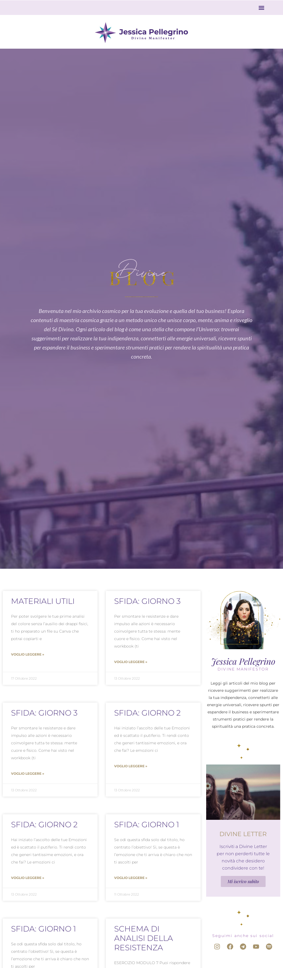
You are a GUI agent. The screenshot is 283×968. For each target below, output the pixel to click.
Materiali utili (43, 601)
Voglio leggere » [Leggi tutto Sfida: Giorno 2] (130, 766)
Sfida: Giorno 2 (147, 712)
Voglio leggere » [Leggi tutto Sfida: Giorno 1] (130, 878)
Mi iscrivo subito (243, 881)
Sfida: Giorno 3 (147, 601)
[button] (261, 7)
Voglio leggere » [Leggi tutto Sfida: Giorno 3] (130, 662)
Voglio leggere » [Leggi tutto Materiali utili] (27, 654)
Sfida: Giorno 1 (146, 824)
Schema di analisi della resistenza (143, 938)
